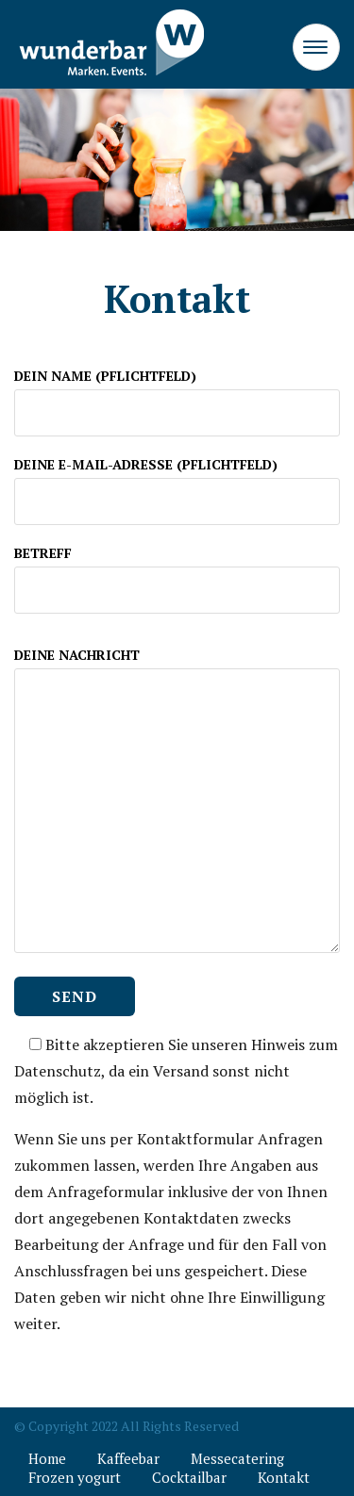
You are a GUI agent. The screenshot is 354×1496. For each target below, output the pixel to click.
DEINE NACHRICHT (177, 801)
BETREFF (177, 571)
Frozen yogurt (74, 1477)
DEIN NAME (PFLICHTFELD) (177, 394)
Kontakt (284, 1477)
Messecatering (237, 1458)
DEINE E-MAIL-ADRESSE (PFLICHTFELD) (177, 482)
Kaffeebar (128, 1458)
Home (47, 1458)
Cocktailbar (189, 1477)
